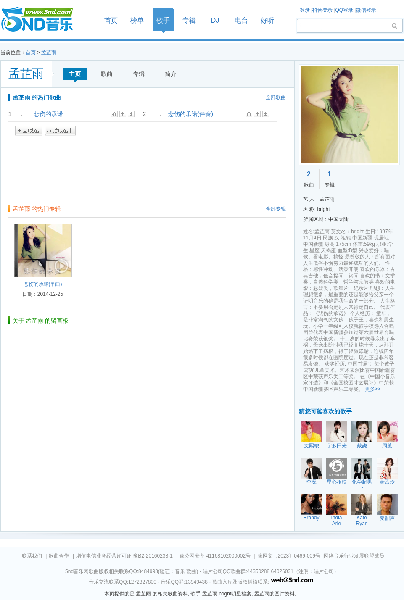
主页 (75, 74)
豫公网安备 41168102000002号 (215, 556)
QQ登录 (344, 10)
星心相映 (337, 482)
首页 (42, 19)
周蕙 (387, 446)
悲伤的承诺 (48, 114)
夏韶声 (387, 518)
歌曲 (107, 74)
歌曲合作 (59, 556)
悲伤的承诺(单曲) (43, 284)
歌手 (163, 20)
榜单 (137, 20)
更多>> (373, 389)
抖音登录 (322, 10)
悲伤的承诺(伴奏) (190, 114)
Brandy (311, 518)
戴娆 (362, 446)
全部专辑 (276, 209)
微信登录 (366, 10)
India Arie (336, 520)
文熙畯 (311, 446)
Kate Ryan (361, 520)
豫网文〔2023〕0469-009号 (289, 556)
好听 (267, 20)
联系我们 (32, 556)
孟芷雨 (48, 52)
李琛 (311, 482)
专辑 (189, 20)
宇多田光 (337, 446)
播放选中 (60, 131)
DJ (215, 20)
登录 (305, 10)
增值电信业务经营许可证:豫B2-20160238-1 (124, 556)
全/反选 (28, 131)
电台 (241, 20)
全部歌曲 (276, 97)
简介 (171, 74)
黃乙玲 (387, 482)
